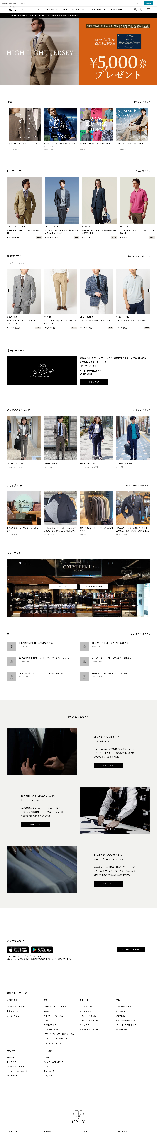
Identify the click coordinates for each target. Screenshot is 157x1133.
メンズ (24, 9)
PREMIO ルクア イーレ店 (17, 1067)
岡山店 (46, 1067)
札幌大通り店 (12, 1011)
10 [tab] (93, 332)
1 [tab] (63, 332)
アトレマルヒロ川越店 (52, 1043)
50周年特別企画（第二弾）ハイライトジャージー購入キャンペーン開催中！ (50, 15)
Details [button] (24, 3)
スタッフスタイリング (98, 9)
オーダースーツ (53, 9)
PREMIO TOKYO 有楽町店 (55, 1007)
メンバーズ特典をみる (131, 950)
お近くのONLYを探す (94, 586)
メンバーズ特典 (117, 9)
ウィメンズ (35, 9)
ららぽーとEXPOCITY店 (17, 1071)
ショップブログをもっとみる (137, 486)
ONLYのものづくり (78, 9)
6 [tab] (80, 332)
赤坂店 (46, 1011)
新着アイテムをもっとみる (137, 256)
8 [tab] (86, 332)
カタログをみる (142, 171)
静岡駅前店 (84, 1025)
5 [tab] (76, 332)
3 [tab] (70, 332)
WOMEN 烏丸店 (123, 1029)
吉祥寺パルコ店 (50, 1025)
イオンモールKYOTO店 (125, 1020)
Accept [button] (149, 3)
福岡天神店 (48, 1076)
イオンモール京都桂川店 (126, 1025)
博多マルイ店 (49, 1071)
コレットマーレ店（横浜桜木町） (56, 1039)
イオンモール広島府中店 (54, 1062)
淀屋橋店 (11, 1057)
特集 (65, 9)
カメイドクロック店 (51, 1029)
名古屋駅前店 (85, 1011)
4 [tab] (73, 332)
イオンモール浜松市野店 (90, 1029)
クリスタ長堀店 (13, 1076)
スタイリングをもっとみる (138, 410)
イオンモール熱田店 (88, 1016)
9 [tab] (90, 332)
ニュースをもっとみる (139, 634)
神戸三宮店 (12, 1062)
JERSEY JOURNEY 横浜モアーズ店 (59, 1034)
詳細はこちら (94, 382)
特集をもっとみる (141, 102)
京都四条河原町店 (124, 1007)
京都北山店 (121, 1016)
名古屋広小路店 (86, 1007)
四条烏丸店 (121, 1011)
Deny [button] (139, 3)
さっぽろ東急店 (13, 1016)
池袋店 (46, 1020)
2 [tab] (67, 332)
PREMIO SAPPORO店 (17, 1007)
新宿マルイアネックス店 (53, 1016)
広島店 (46, 1057)
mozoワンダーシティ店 (89, 1020)
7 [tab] (83, 332)
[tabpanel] (78, 51)
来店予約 (63, 586)
